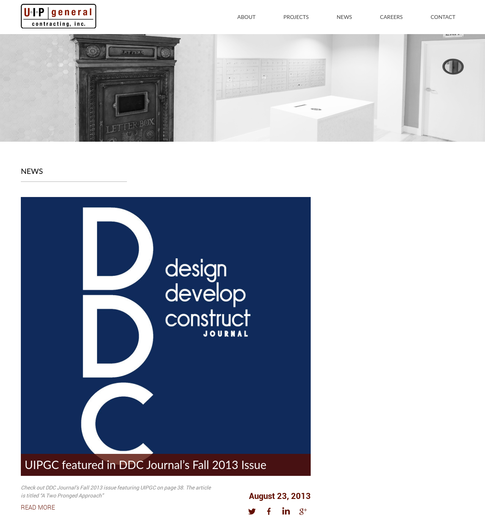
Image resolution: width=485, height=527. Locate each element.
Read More (38, 507)
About (246, 17)
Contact (443, 17)
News (344, 17)
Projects (296, 17)
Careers (391, 17)
